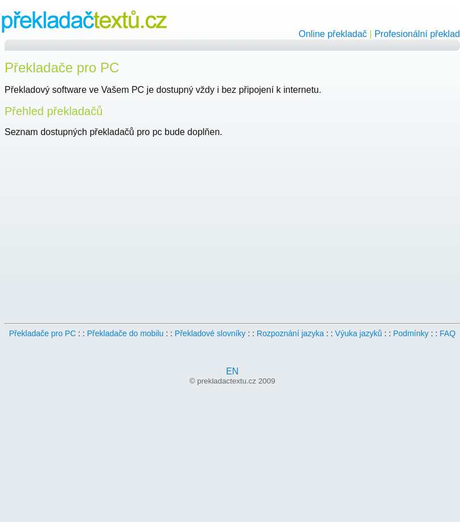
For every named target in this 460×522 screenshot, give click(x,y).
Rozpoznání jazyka (290, 333)
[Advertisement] (100, 227)
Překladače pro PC (42, 333)
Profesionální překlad (417, 34)
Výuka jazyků (358, 333)
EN (232, 371)
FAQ (447, 333)
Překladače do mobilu (125, 333)
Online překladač (333, 34)
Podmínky (411, 333)
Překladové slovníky (210, 333)
